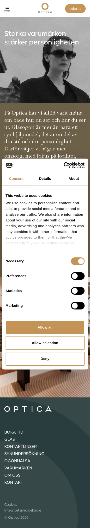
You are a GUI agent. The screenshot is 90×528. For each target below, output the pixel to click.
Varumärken (18, 467)
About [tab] (73, 178)
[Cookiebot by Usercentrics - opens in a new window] (64, 165)
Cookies (10, 504)
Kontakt (13, 482)
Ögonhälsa (17, 460)
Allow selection (45, 343)
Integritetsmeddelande (22, 510)
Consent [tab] (16, 178)
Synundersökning (24, 453)
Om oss (12, 475)
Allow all (45, 327)
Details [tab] (45, 178)
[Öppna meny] (7, 8)
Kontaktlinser (20, 446)
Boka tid (75, 8)
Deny (45, 359)
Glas (9, 439)
